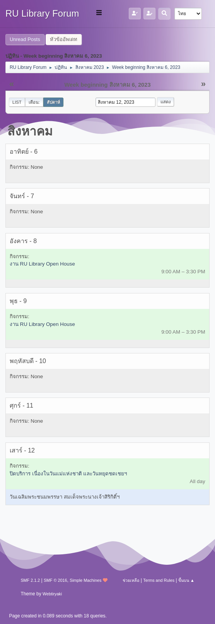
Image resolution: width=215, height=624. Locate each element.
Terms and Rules (158, 580)
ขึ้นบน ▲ (186, 580)
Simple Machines (85, 580)
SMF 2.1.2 (30, 580)
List (17, 102)
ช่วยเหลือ (131, 580)
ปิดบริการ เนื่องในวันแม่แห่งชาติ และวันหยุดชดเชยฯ (68, 474)
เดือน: (34, 102)
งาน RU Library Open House (42, 264)
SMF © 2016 (55, 580)
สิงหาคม (30, 131)
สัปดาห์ (53, 102)
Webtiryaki (52, 593)
